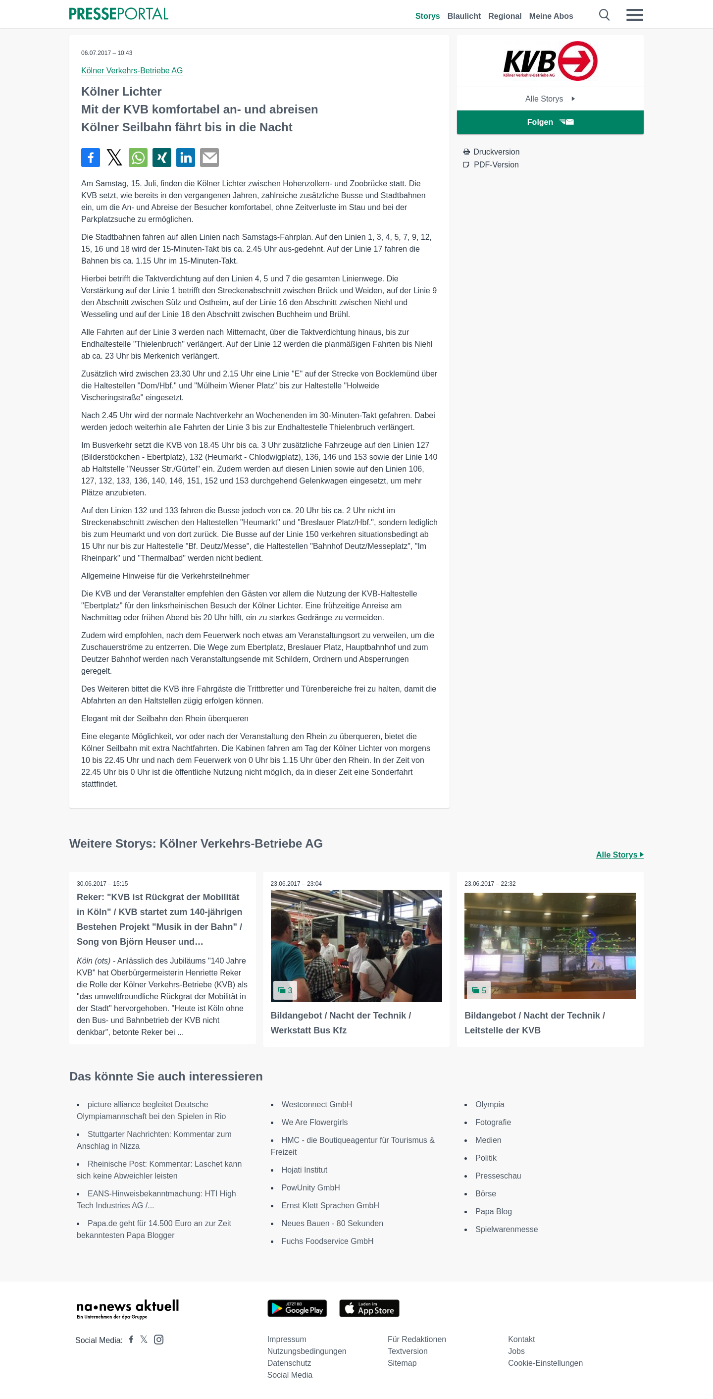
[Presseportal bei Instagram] (155, 1339)
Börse (485, 1193)
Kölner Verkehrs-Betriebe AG (132, 70)
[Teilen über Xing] (162, 157)
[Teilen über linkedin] (185, 157)
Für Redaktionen (417, 1339)
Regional (505, 16)
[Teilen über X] (114, 157)
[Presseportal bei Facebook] (128, 1340)
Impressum (286, 1339)
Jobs (516, 1351)
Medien (488, 1140)
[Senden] (209, 157)
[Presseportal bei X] (141, 1340)
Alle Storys (550, 99)
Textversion (408, 1351)
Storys (427, 16)
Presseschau (498, 1176)
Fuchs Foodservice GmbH (328, 1241)
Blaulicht (464, 16)
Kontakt (521, 1339)
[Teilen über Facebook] (90, 157)
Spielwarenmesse (506, 1229)
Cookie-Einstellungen (545, 1363)
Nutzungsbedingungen (307, 1351)
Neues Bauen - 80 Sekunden (332, 1223)
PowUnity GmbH (311, 1188)
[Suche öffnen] (605, 15)
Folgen (550, 122)
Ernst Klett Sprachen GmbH (330, 1205)
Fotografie (493, 1122)
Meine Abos (551, 16)
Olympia (490, 1104)
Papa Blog (493, 1211)
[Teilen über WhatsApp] (138, 157)
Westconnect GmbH (317, 1104)
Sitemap (402, 1363)
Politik (486, 1158)
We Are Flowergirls (315, 1122)
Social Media (290, 1375)
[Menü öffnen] (635, 15)
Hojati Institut (304, 1170)
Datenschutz (289, 1363)
